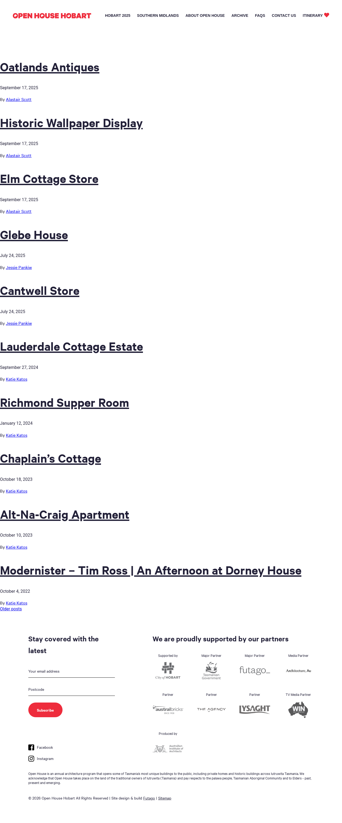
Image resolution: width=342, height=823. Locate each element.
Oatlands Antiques (49, 66)
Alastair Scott (19, 99)
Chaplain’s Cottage (50, 458)
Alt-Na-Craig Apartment (64, 514)
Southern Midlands (158, 15)
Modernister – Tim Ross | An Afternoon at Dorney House (150, 570)
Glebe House (34, 234)
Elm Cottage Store (49, 178)
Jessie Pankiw (19, 267)
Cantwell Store (39, 290)
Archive (239, 15)
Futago (149, 798)
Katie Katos (16, 379)
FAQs (260, 15)
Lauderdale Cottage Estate (71, 346)
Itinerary (313, 15)
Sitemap (164, 798)
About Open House (205, 15)
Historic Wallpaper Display (71, 122)
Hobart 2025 (117, 15)
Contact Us (284, 15)
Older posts (11, 608)
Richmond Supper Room (64, 402)
